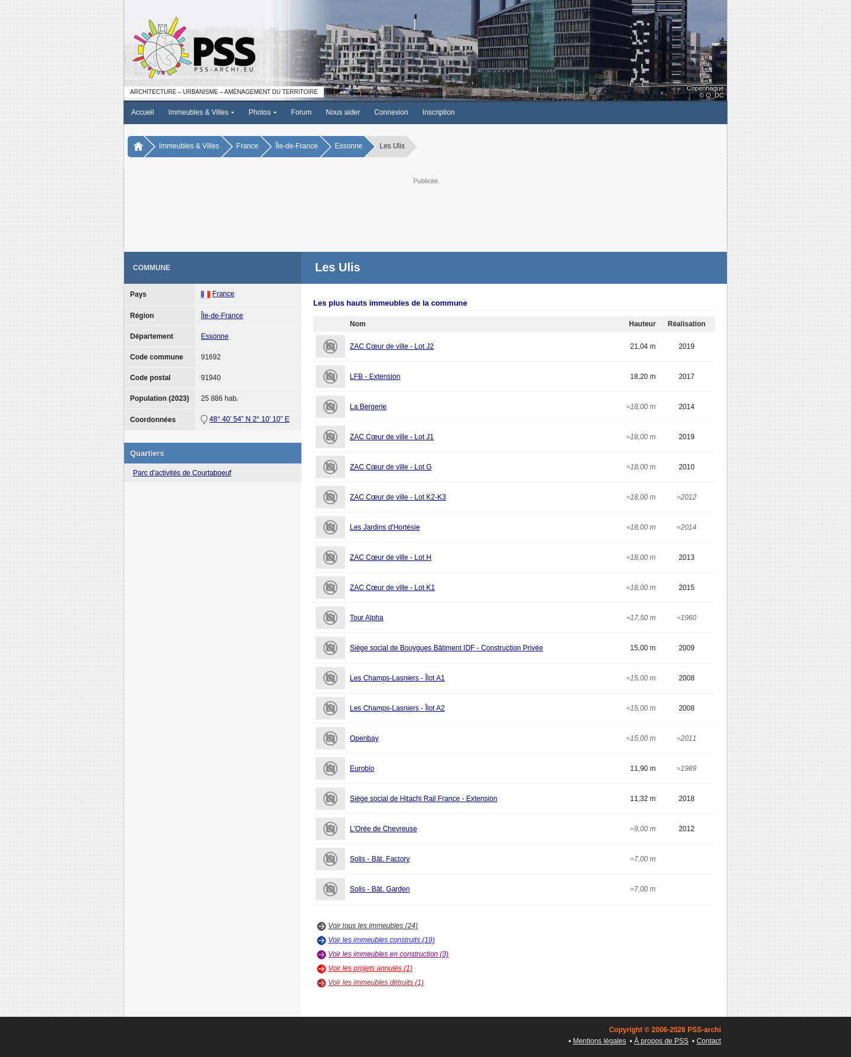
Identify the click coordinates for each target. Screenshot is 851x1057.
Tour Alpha (367, 618)
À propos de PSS (661, 1041)
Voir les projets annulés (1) (370, 968)
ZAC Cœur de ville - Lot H (390, 557)
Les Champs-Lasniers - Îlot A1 (397, 678)
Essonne (349, 146)
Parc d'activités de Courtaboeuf (182, 473)
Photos (263, 112)
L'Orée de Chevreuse (383, 829)
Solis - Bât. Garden (380, 889)
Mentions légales (599, 1041)
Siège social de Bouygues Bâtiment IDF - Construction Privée (446, 648)
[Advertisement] (425, 213)
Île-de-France (296, 146)
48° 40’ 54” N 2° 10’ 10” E (249, 419)
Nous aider (343, 112)
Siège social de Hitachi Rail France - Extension (423, 799)
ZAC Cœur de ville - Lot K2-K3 (398, 497)
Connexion (391, 112)
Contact (709, 1041)
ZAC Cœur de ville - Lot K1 (392, 587)
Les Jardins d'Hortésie (385, 527)
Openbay (364, 738)
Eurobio (362, 768)
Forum (301, 112)
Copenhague (705, 88)
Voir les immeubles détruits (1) (376, 982)
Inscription (439, 112)
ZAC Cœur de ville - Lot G (391, 467)
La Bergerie (368, 407)
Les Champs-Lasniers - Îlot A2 (397, 708)
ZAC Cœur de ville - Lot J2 (392, 346)
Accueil (142, 112)
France (247, 146)
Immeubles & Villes (201, 112)
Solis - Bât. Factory (380, 859)
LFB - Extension (375, 376)
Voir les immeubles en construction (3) (388, 954)
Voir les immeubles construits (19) (381, 940)
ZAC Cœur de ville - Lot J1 (392, 437)
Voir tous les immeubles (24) (373, 926)
